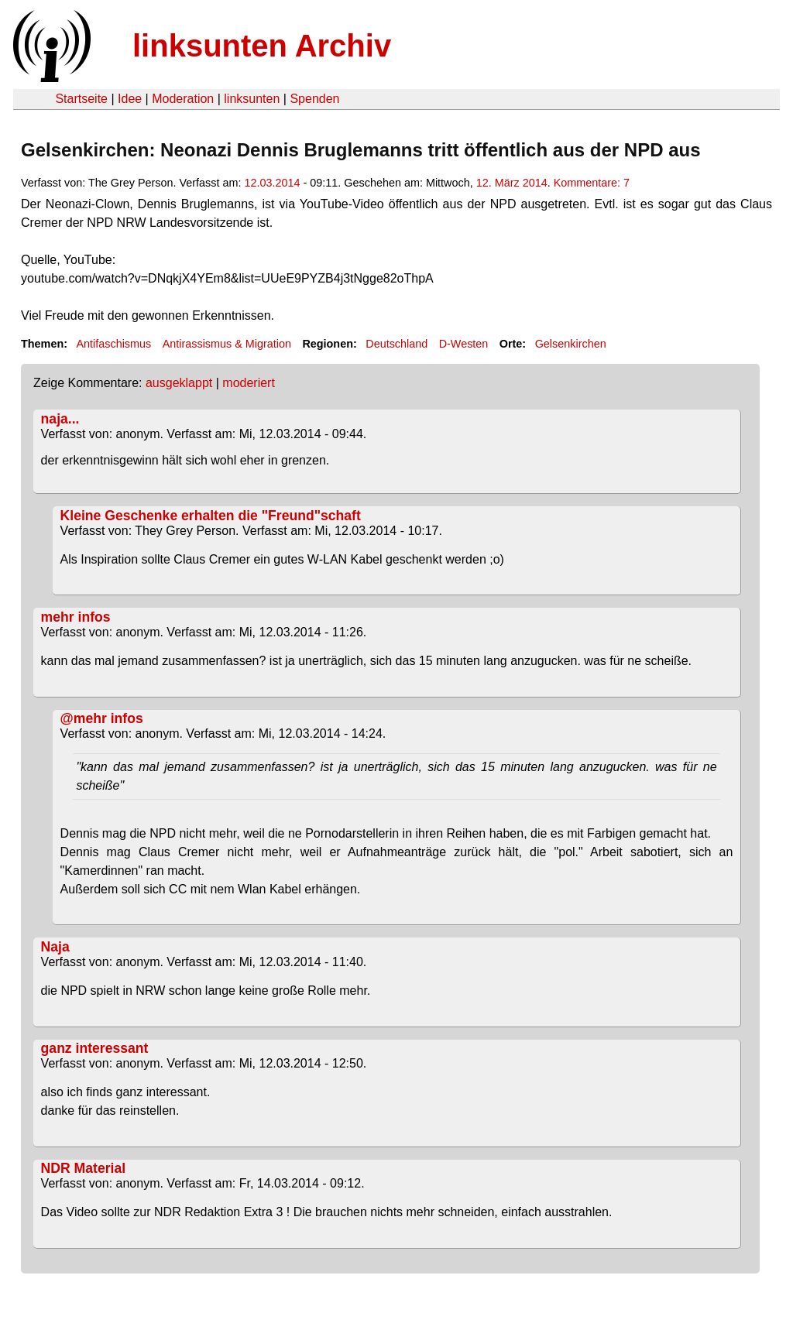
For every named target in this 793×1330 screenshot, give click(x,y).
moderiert (248, 382)
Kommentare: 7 (592, 183)
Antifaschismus (113, 344)
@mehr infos (101, 718)
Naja (55, 947)
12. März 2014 (512, 183)
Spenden (314, 98)
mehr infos (76, 617)
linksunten (252, 98)
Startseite (81, 98)
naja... (60, 419)
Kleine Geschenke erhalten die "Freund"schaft (210, 515)
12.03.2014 (272, 183)
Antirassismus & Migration (227, 344)
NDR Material (83, 1168)
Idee (130, 98)
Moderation (183, 98)
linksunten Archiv (261, 46)
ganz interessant (95, 1048)
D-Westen (464, 344)
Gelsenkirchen (570, 344)
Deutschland (396, 344)
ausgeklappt (179, 382)
